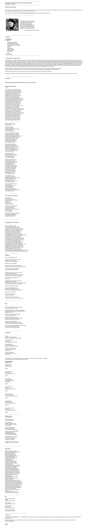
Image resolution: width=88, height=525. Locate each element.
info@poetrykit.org (8, 517)
